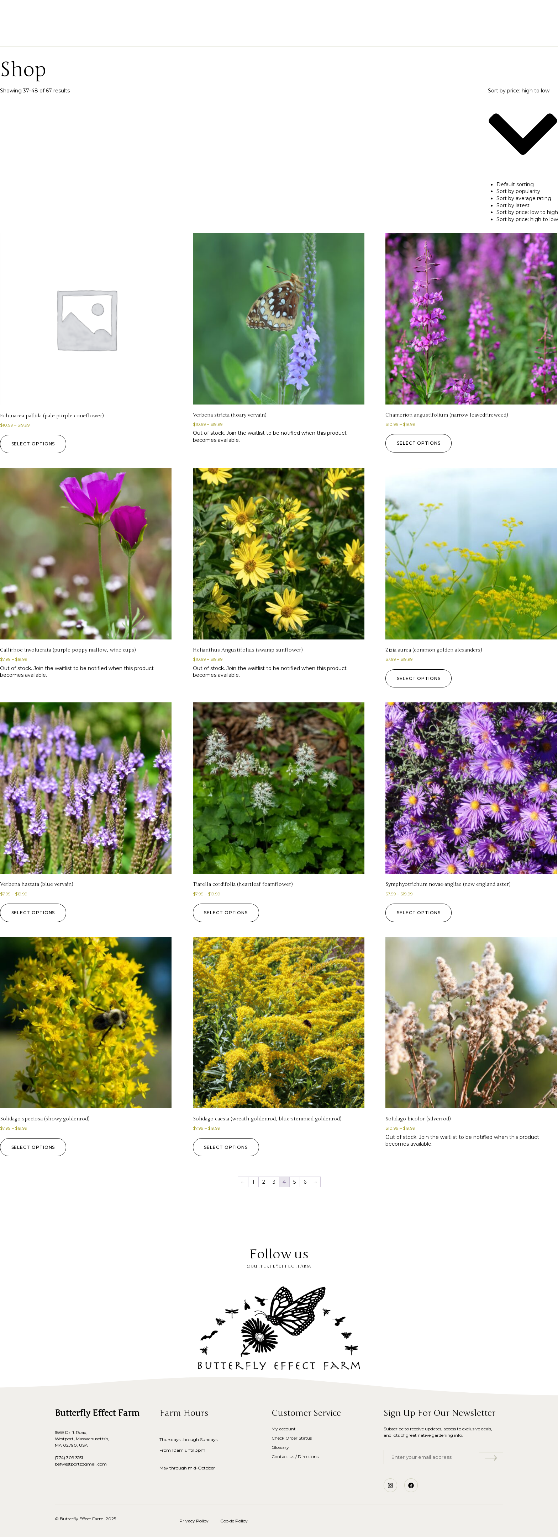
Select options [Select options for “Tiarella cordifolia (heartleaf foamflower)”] (227, 912)
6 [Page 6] (305, 1182)
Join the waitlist (245, 433)
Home (171, 35)
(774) (60, 1457)
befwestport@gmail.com (81, 1464)
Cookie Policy (234, 1520)
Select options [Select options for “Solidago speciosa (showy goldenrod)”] (35, 1147)
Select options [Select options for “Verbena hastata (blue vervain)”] (35, 912)
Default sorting (515, 184)
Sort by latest (513, 205)
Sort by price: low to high (527, 212)
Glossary (309, 35)
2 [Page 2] (263, 1182)
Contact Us (375, 35)
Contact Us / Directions (295, 1456)
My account (284, 1428)
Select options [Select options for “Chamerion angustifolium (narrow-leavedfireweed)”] (420, 443)
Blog (340, 35)
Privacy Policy (194, 1520)
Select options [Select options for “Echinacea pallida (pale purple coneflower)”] (35, 443)
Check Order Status (292, 1438)
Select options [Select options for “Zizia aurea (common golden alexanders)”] (420, 678)
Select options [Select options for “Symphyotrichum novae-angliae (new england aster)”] (420, 912)
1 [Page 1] (253, 1182)
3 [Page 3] (274, 1182)
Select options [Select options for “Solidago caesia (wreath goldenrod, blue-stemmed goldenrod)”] (227, 1147)
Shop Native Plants (218, 35)
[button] (45, 14)
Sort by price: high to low (527, 219)
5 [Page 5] (294, 1182)
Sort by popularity (518, 191)
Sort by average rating (523, 198)
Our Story (271, 35)
